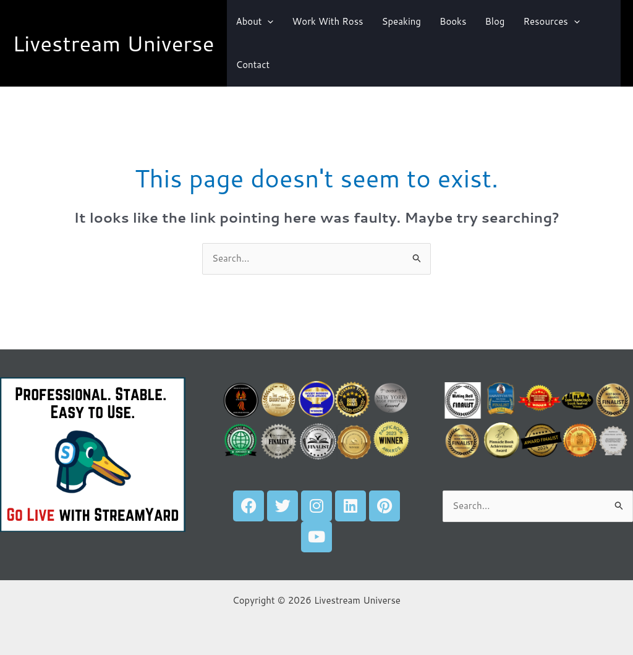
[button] (267, 21)
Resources (551, 21)
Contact (253, 64)
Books (453, 21)
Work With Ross (327, 21)
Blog (494, 21)
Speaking (401, 21)
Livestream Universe (113, 43)
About (255, 21)
